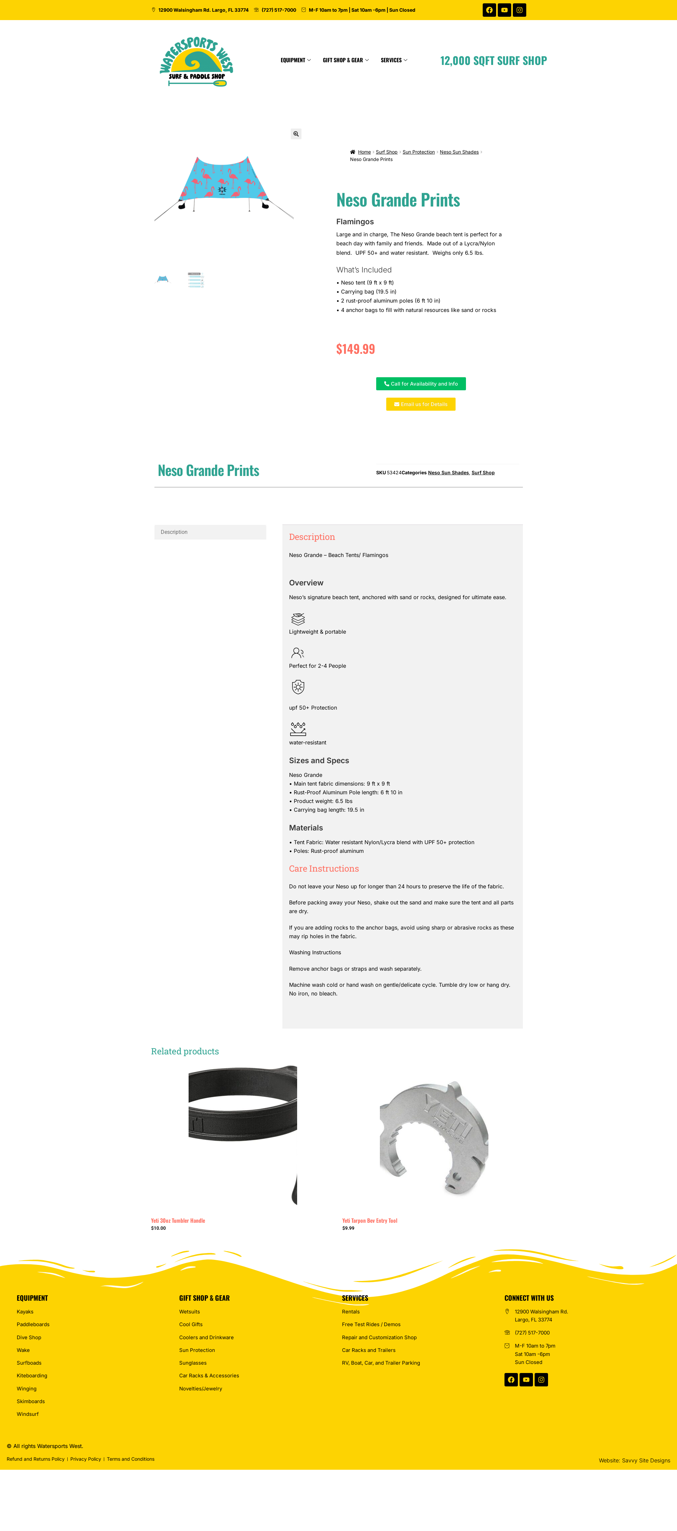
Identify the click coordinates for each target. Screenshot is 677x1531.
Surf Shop (387, 152)
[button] (296, 134)
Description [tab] (174, 532)
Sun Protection (419, 152)
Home (364, 152)
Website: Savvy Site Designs (634, 1460)
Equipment (365, 60)
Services (464, 60)
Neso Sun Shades (459, 152)
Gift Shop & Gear (415, 60)
